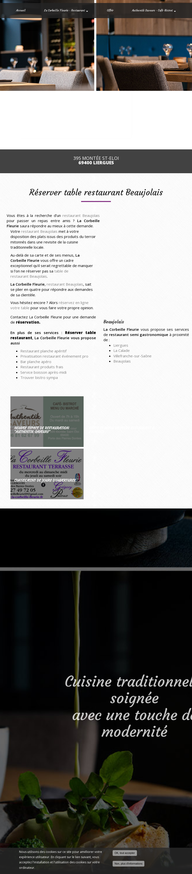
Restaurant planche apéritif (43, 350)
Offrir (110, 10)
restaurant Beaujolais (81, 215)
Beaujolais (122, 361)
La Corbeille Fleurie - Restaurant (66, 10)
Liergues (120, 345)
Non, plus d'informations (128, 863)
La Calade (121, 350)
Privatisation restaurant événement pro (54, 356)
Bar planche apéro (35, 361)
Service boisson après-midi (43, 372)
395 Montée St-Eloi (96, 160)
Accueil (21, 10)
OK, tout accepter (125, 852)
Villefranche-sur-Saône (132, 355)
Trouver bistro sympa (39, 377)
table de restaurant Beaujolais (39, 274)
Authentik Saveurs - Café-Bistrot (154, 10)
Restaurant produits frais (41, 366)
